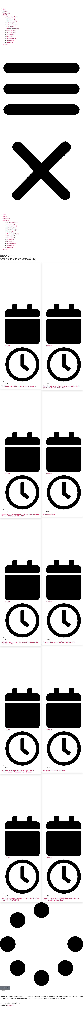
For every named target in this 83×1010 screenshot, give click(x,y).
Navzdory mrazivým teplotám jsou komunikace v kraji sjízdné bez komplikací (61, 899)
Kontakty (5, 44)
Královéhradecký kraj (12, 25)
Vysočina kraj (10, 40)
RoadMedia (10, 1005)
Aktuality (5, 11)
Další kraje (6, 15)
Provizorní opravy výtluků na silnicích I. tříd (59, 642)
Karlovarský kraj (10, 23)
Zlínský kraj (9, 42)
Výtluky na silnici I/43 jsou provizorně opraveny (19, 386)
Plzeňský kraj (10, 34)
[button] (41, 129)
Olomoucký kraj (10, 30)
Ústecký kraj (9, 36)
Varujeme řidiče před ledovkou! (54, 770)
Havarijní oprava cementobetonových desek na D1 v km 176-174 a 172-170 (20, 899)
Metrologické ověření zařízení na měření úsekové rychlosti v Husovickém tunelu (61, 387)
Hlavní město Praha (11, 17)
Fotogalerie (6, 13)
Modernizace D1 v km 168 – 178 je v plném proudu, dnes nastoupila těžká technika (20, 515)
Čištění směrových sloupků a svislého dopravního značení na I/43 (20, 643)
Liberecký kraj (10, 27)
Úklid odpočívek (49, 514)
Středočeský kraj (11, 38)
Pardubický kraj (10, 32)
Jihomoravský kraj (11, 21)
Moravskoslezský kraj (12, 28)
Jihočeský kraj (10, 19)
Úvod (4, 9)
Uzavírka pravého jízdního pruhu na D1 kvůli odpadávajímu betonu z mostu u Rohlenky (18, 771)
